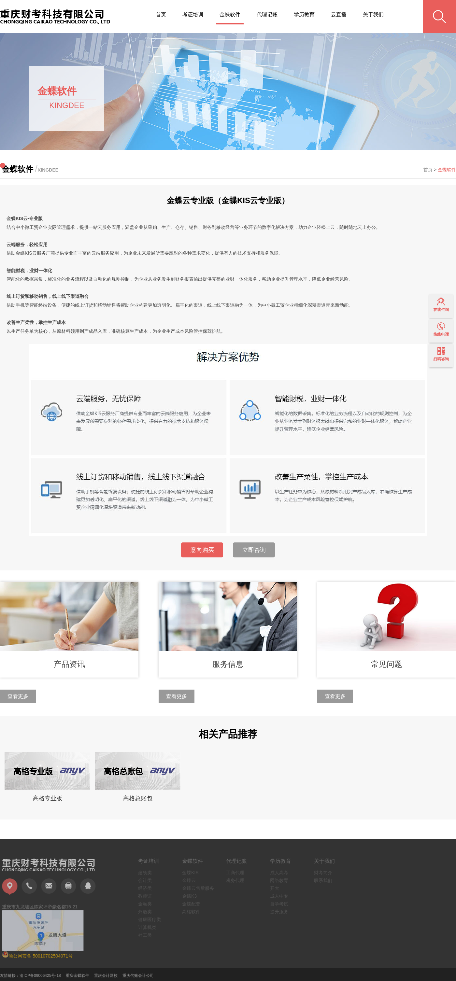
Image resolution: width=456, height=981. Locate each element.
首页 (161, 14)
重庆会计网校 (106, 978)
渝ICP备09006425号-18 (40, 978)
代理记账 (267, 14)
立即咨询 (254, 550)
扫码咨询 (441, 354)
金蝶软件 (230, 14)
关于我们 (373, 14)
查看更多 (17, 696)
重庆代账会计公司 (138, 978)
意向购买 (202, 550)
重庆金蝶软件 (77, 978)
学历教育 (304, 14)
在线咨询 (441, 305)
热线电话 (441, 329)
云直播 (339, 14)
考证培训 (192, 14)
